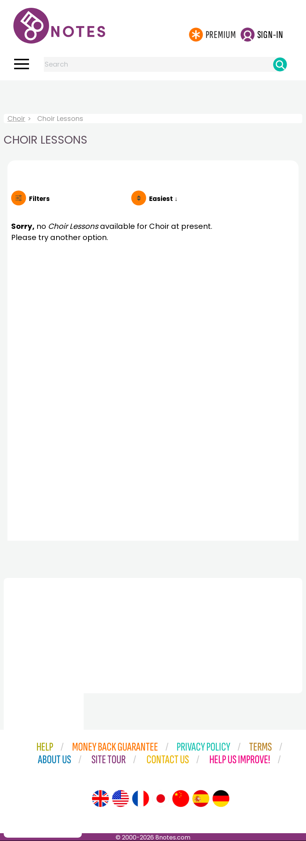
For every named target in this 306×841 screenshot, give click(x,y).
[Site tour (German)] (221, 798)
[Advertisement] (153, 95)
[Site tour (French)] (140, 798)
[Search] (280, 64)
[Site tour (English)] (100, 798)
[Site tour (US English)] (120, 798)
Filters (39, 198)
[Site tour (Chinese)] (180, 798)
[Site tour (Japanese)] (160, 798)
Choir (16, 118)
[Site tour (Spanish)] (200, 798)
